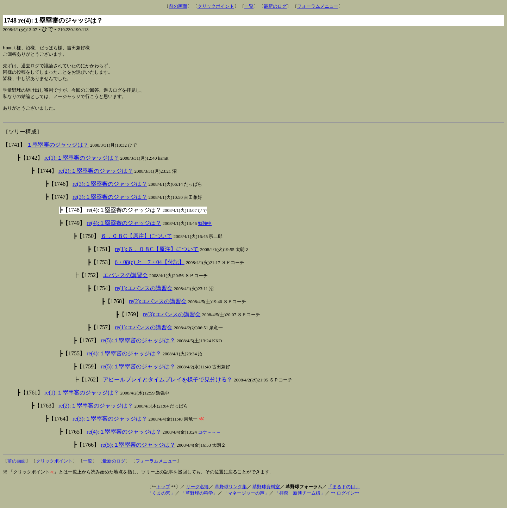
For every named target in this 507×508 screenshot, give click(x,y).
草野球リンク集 (231, 493)
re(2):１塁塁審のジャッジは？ (95, 178)
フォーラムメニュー (317, 6)
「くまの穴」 (161, 500)
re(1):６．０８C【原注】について (157, 256)
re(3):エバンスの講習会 (172, 321)
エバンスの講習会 (125, 282)
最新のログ (275, 6)
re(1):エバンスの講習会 (144, 295)
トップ (163, 493)
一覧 (249, 6)
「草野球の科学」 (199, 500)
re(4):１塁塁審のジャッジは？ (124, 230)
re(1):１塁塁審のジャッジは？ (81, 165)
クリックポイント (216, 6)
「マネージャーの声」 (246, 500)
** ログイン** (345, 500)
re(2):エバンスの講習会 (158, 308)
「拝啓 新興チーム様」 (300, 500)
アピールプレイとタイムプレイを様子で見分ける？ (167, 387)
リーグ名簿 (197, 493)
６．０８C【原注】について (136, 243)
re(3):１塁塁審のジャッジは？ (110, 191)
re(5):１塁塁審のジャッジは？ (138, 347)
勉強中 (205, 230)
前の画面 (178, 6)
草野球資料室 (266, 493)
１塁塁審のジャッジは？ (58, 152)
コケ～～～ (209, 439)
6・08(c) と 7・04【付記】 (149, 269)
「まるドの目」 (344, 493)
